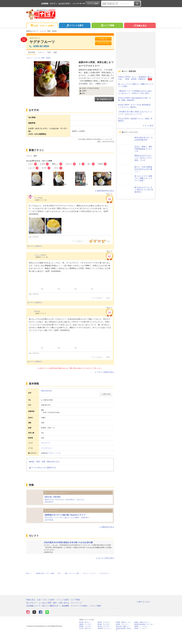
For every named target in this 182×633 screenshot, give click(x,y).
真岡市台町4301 (46, 391)
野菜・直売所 (46, 58)
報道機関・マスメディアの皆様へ (75, 606)
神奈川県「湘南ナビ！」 (123, 626)
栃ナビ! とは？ (143, 602)
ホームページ (45, 443)
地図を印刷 (105, 394)
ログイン (53, 4)
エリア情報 (107, 25)
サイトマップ (76, 603)
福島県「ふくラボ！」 (86, 624)
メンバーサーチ (79, 4)
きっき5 (37, 198)
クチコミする (103, 43)
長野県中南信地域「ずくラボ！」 (144, 624)
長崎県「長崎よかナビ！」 (142, 622)
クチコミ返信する (35, 246)
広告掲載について (33, 606)
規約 (55, 603)
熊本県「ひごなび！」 (104, 622)
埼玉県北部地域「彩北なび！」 (123, 629)
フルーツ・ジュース (33, 58)
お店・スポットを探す (42, 25)
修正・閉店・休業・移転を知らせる (44, 462)
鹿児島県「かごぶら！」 (105, 628)
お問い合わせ (64, 603)
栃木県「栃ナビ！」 (85, 622)
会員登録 (44, 4)
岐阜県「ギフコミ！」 (123, 624)
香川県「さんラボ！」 (104, 626)
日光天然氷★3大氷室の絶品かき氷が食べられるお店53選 (68, 542)
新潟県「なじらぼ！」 (104, 624)
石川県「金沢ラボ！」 (86, 628)
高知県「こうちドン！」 (142, 628)
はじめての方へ (65, 4)
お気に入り (103, 39)
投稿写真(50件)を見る (104, 191)
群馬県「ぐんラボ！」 (86, 626)
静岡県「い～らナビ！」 (142, 626)
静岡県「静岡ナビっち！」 (124, 622)
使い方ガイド (31, 603)
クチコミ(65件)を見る (104, 372)
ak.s (35, 311)
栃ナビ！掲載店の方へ (51, 606)
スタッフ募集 (95, 606)
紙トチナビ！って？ (53, 453)
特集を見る (140, 25)
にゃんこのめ (38, 255)
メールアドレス (46, 448)
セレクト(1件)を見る (104, 558)
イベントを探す (74, 25)
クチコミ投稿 (92, 4)
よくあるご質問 (45, 603)
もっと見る (147, 126)
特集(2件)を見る (106, 527)
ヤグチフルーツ (42, 42)
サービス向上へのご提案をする (42, 467)
